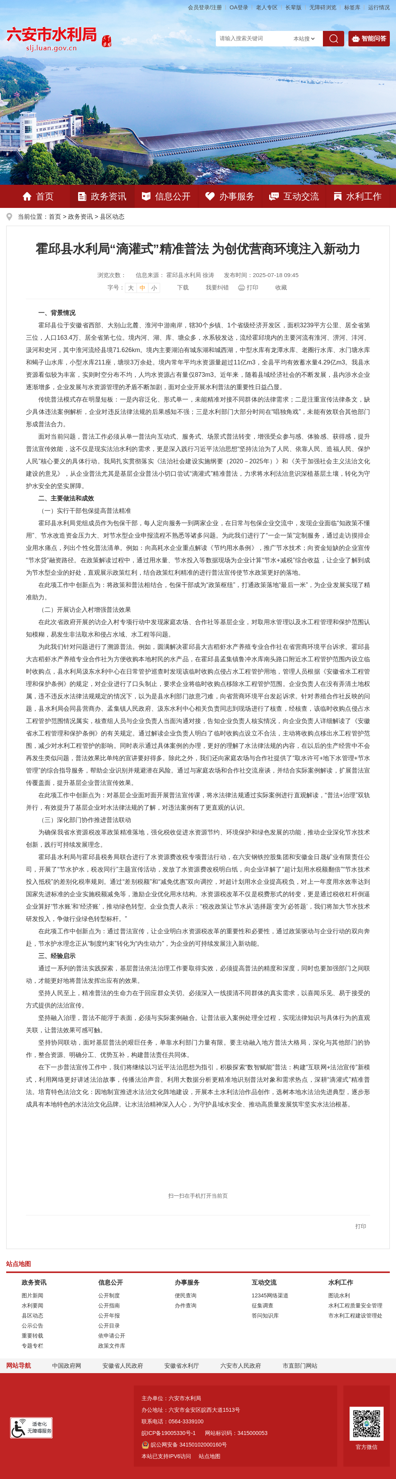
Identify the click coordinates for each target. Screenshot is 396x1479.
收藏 (281, 287)
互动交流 (294, 196)
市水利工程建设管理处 (355, 1315)
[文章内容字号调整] (134, 287)
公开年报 (109, 1315)
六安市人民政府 (240, 1365)
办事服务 (230, 196)
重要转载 (32, 1336)
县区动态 (112, 216)
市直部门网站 (303, 1365)
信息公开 (166, 196)
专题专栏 (32, 1346)
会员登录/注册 (205, 7)
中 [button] (142, 287)
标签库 (352, 7)
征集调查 (262, 1305)
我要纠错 (217, 287)
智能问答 (369, 38)
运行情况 (379, 7)
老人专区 (267, 7)
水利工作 (358, 196)
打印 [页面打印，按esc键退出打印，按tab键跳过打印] (252, 287)
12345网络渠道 (270, 1295)
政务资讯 (102, 196)
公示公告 (32, 1325)
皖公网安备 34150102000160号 (184, 1445)
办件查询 (185, 1305)
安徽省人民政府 (122, 1365)
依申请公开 (111, 1336)
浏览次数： (111, 275)
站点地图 (209, 1456)
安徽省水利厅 (181, 1365)
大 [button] (131, 287)
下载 (183, 287)
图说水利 (339, 1295)
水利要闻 (32, 1305)
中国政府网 (66, 1365)
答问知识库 (265, 1315)
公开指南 (109, 1305)
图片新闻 (32, 1295)
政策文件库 (111, 1346)
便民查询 (185, 1295)
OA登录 (239, 7)
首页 (38, 196)
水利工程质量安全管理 (355, 1305)
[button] (293, 7)
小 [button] (154, 287)
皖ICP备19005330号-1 (169, 1433)
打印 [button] (360, 1226)
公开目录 (109, 1325)
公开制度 (109, 1295)
